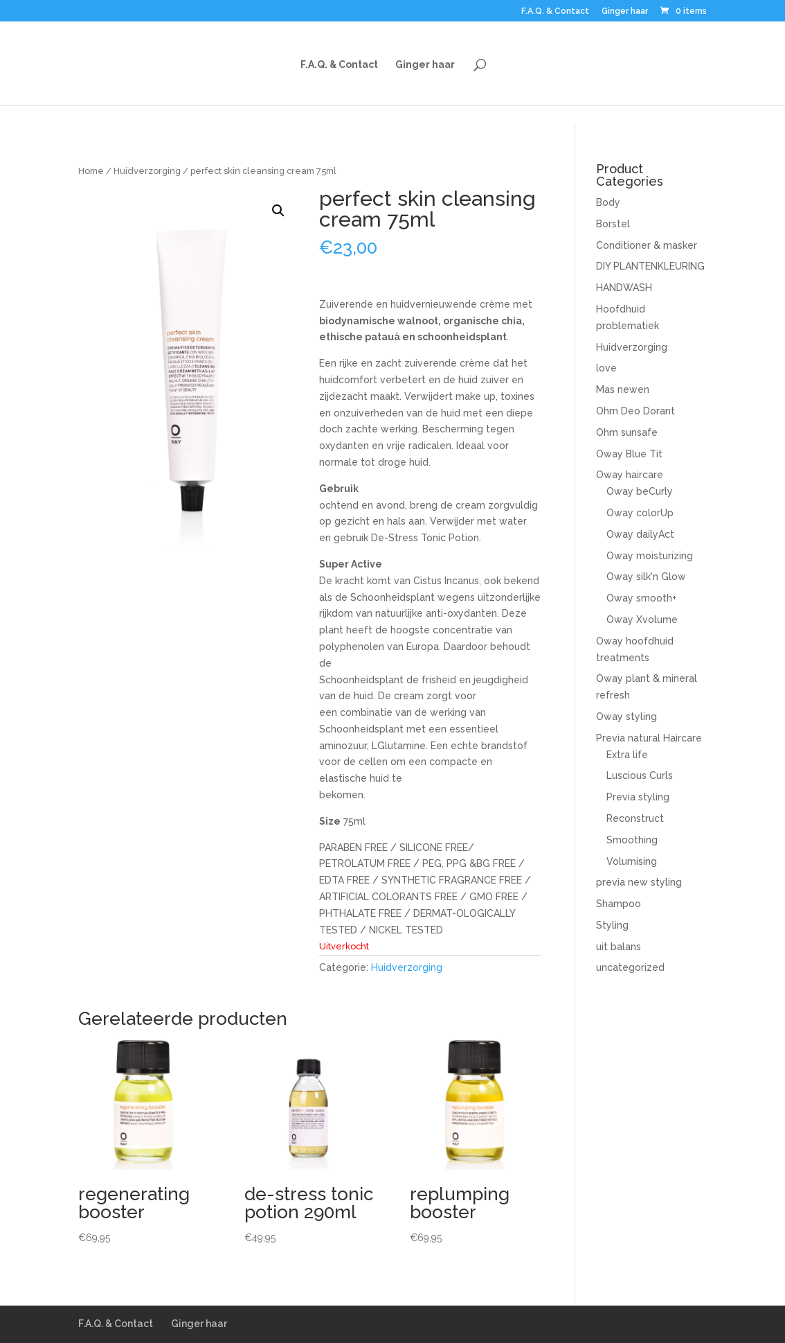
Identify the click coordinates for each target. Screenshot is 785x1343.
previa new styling (639, 882)
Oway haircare (629, 474)
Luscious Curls (639, 775)
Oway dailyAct (640, 534)
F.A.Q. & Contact (555, 11)
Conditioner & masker (646, 245)
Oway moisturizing (649, 555)
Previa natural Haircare (649, 738)
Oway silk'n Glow (646, 576)
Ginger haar (625, 11)
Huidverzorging (147, 171)
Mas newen (622, 389)
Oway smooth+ (641, 598)
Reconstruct (635, 818)
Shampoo (618, 903)
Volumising (631, 861)
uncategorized (630, 967)
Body (608, 202)
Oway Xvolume (642, 619)
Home (91, 171)
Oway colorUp (640, 512)
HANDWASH (624, 287)
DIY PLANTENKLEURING (650, 266)
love (606, 368)
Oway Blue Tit (629, 453)
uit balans (618, 946)
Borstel (613, 223)
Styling (612, 925)
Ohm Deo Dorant (635, 410)
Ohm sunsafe (627, 432)
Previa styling (637, 796)
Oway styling (626, 716)
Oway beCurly (639, 491)
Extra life (627, 754)
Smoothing (632, 839)
